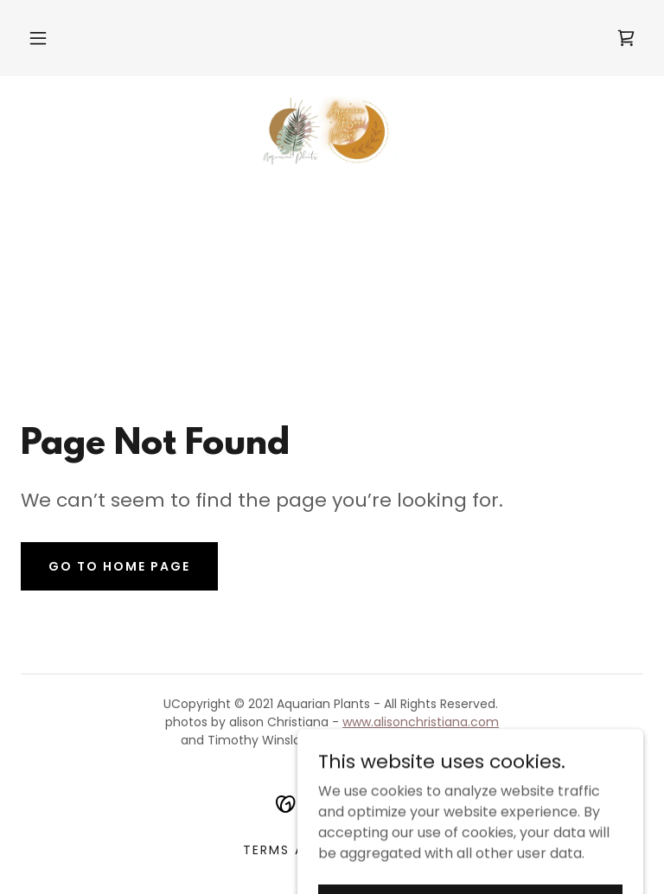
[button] (38, 38)
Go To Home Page (119, 566)
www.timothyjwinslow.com (403, 740)
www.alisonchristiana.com (420, 722)
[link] (626, 38)
